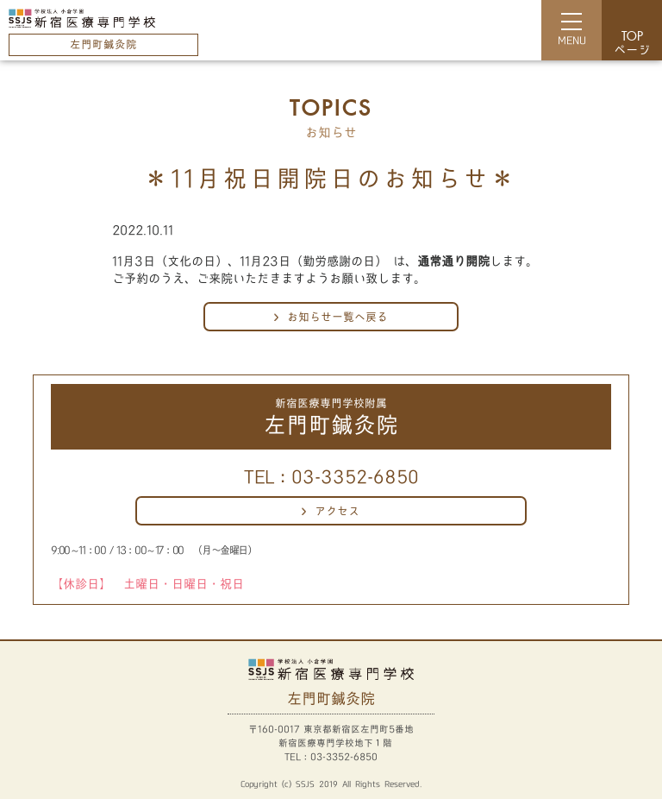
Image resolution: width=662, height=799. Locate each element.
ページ (632, 44)
